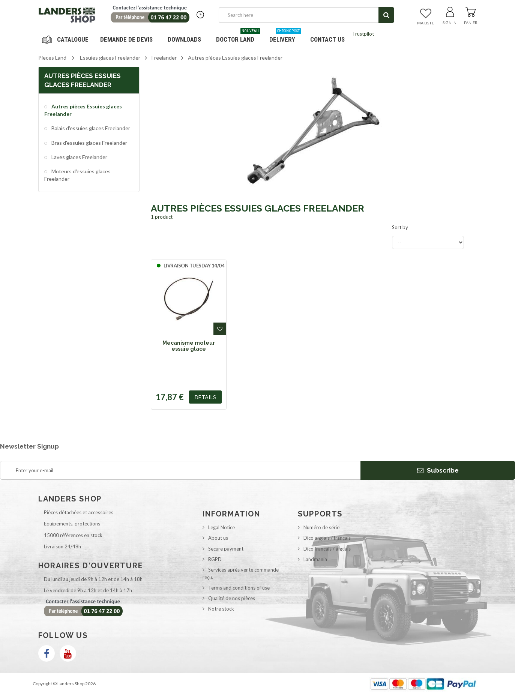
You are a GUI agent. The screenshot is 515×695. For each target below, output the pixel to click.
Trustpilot (363, 34)
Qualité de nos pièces (231, 598)
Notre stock (221, 609)
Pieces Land (52, 57)
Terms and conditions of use (239, 588)
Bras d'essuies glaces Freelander (88, 143)
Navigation (66, 39)
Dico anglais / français (327, 538)
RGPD (215, 559)
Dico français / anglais (327, 549)
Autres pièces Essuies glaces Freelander (83, 110)
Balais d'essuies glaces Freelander (90, 128)
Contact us (327, 39)
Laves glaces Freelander (78, 157)
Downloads (184, 39)
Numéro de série (321, 527)
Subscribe (438, 470)
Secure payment (225, 549)
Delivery (285, 36)
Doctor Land (238, 36)
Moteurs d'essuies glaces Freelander (77, 175)
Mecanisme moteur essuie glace (188, 346)
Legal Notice (221, 527)
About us (218, 538)
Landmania (315, 559)
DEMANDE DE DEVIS (126, 39)
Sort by (400, 227)
